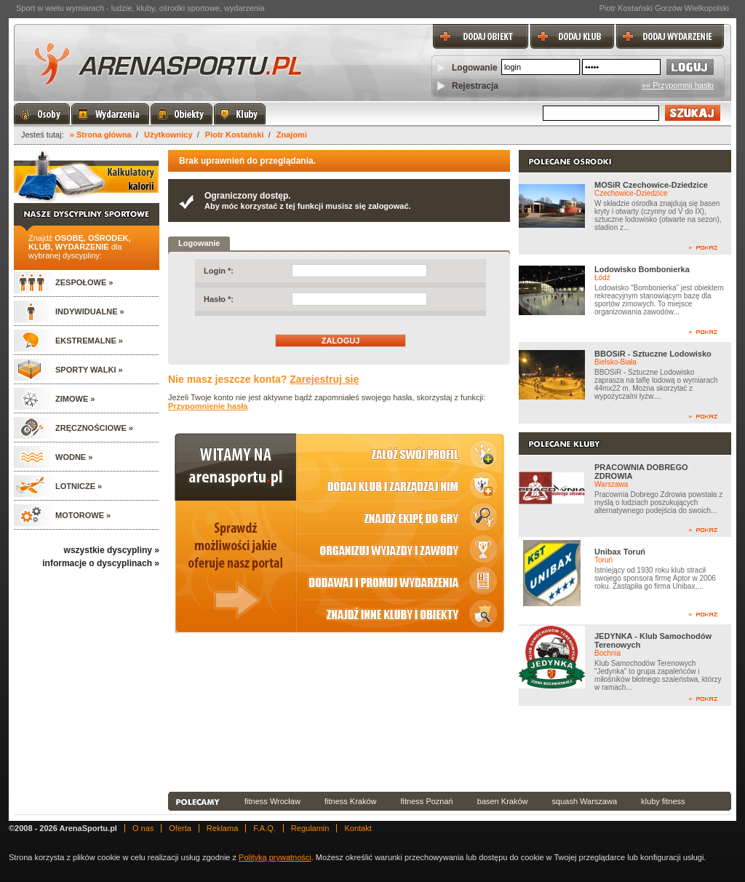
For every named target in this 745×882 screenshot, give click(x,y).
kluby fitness (663, 801)
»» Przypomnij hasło (678, 85)
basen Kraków (502, 801)
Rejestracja (475, 86)
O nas (143, 828)
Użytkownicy (168, 134)
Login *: (219, 270)
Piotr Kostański (234, 134)
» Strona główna (101, 134)
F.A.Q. (264, 828)
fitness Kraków (350, 801)
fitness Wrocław (272, 801)
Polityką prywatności (275, 857)
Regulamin (310, 828)
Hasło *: (219, 299)
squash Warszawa (584, 801)
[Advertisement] (449, 749)
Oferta (180, 828)
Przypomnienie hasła (207, 406)
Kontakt (357, 828)
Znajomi (291, 134)
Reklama (222, 828)
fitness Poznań (427, 801)
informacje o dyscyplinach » (100, 563)
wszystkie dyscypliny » (111, 550)
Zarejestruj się (324, 379)
